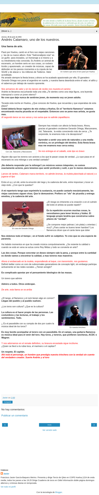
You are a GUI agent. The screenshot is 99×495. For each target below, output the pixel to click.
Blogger (58, 492)
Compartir (7, 402)
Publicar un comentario (14, 415)
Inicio (49, 425)
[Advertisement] (49, 7)
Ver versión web (49, 430)
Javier (6, 474)
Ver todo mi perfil (8, 487)
